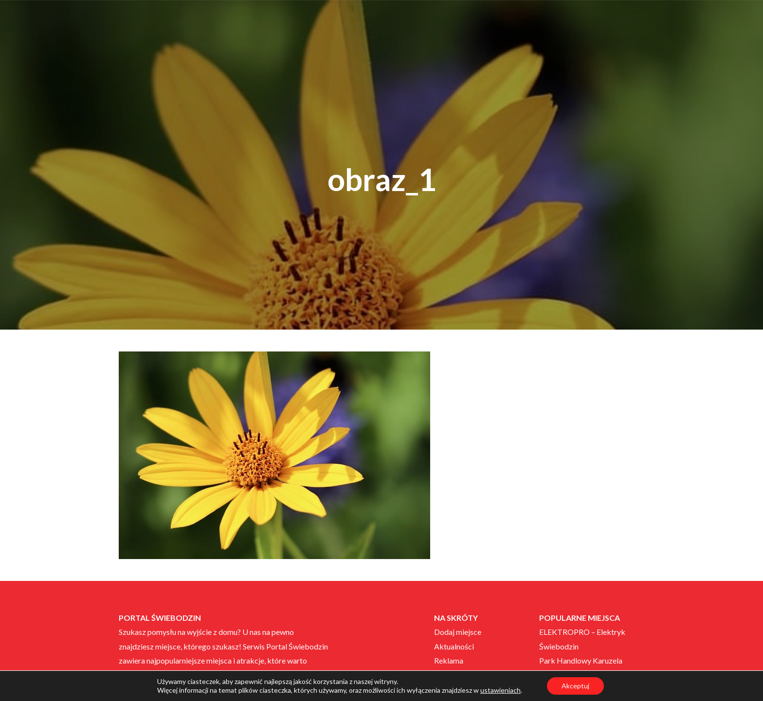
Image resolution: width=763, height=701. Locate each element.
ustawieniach (500, 690)
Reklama (448, 660)
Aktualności (454, 646)
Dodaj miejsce (457, 631)
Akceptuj (575, 686)
